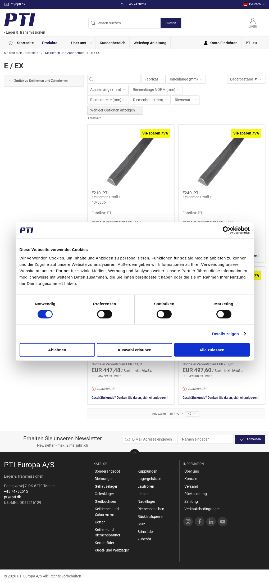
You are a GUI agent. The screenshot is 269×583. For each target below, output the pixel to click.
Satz (141, 524)
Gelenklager (104, 494)
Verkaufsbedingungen (202, 509)
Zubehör (144, 539)
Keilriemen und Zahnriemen (64, 53)
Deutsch (254, 4)
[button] (52, 43)
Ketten (100, 522)
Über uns (191, 471)
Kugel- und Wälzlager (112, 550)
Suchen (171, 23)
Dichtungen (104, 479)
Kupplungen (147, 471)
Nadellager (146, 501)
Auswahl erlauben (134, 349)
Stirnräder (146, 532)
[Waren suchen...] (116, 79)
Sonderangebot (107, 471)
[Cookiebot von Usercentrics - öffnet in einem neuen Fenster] (226, 230)
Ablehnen (57, 349)
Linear (143, 494)
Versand (191, 486)
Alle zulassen (211, 349)
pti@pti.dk (12, 497)
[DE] (24, 23)
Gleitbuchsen (105, 501)
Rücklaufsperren (151, 516)
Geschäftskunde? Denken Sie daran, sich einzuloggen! (129, 398)
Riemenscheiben (151, 509)
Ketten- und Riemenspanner (107, 532)
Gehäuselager (106, 486)
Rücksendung (195, 494)
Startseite (31, 53)
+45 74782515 (16, 491)
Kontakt (191, 479)
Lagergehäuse (149, 479)
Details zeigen (225, 333)
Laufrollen (146, 486)
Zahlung (191, 501)
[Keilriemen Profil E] (131, 158)
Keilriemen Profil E (106, 197)
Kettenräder (104, 543)
